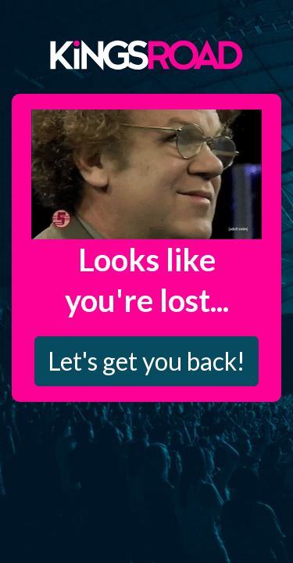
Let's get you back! (146, 361)
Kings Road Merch (147, 54)
